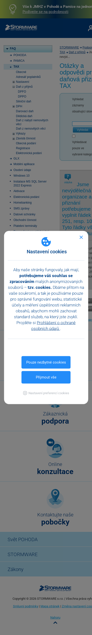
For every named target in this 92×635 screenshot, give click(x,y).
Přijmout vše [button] (46, 377)
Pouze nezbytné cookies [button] (46, 362)
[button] (46, 393)
